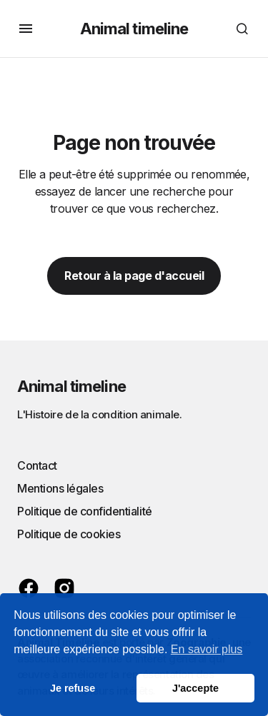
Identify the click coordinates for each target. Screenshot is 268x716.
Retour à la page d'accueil (134, 275)
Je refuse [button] (72, 688)
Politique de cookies (68, 534)
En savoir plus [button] (207, 649)
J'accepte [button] (195, 688)
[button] (25, 28)
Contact (37, 465)
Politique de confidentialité (84, 511)
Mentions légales (60, 488)
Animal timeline (134, 28)
